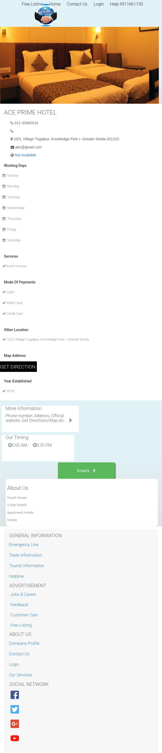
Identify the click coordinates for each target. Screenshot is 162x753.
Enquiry (86, 470)
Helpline (17, 576)
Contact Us (77, 4)
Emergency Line (24, 544)
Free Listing (21, 625)
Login (99, 4)
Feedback (19, 604)
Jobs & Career (23, 594)
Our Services (21, 674)
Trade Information (26, 555)
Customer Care (24, 614)
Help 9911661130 (126, 4)
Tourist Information (27, 565)
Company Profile (25, 643)
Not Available (25, 155)
